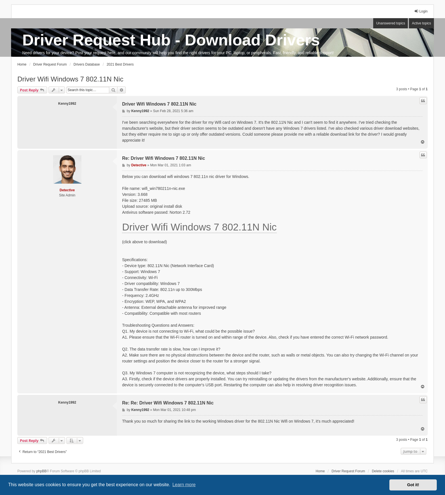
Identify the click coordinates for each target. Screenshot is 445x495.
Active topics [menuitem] (421, 23)
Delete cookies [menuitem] (383, 471)
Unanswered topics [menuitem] (390, 23)
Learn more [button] (184, 484)
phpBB (41, 471)
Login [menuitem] (420, 11)
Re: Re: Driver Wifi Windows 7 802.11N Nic (167, 402)
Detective (67, 190)
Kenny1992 (67, 104)
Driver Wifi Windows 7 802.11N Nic (70, 79)
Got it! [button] (413, 485)
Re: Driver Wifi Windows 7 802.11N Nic (163, 158)
